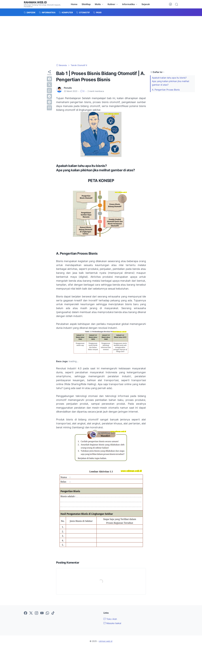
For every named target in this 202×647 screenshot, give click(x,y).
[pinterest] (49, 102)
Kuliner (111, 4)
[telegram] (49, 96)
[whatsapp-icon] (47, 613)
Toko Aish (110, 619)
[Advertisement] (101, 37)
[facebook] (49, 78)
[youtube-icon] (42, 613)
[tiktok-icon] (53, 613)
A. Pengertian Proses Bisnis (166, 89)
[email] (49, 107)
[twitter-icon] (31, 613)
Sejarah (146, 4)
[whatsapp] (49, 90)
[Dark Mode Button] (170, 4)
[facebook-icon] (25, 613)
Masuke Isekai (112, 623)
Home (74, 4)
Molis (98, 4)
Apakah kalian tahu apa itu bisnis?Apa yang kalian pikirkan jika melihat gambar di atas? (170, 81)
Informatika (128, 4)
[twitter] (49, 84)
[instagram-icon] (36, 613)
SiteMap (86, 4)
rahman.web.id (35, 2)
